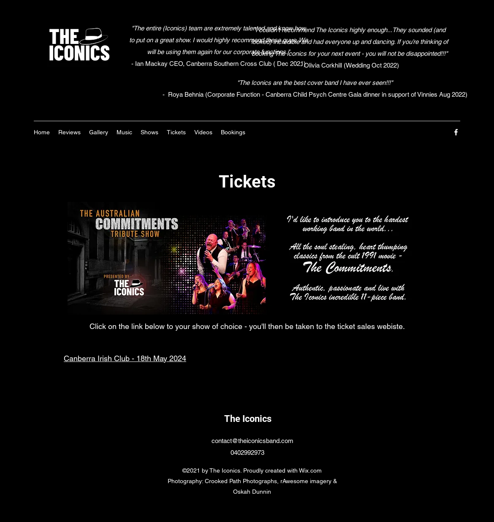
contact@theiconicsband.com (252, 440)
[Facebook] (456, 132)
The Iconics (247, 418)
